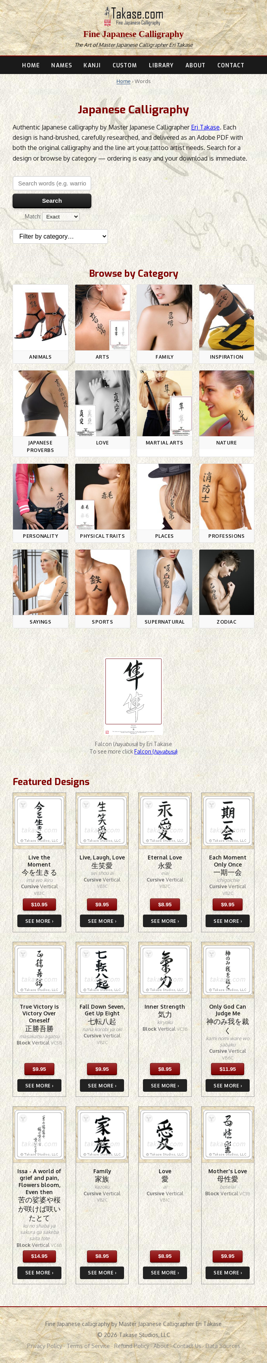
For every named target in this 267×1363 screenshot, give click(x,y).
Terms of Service (88, 1346)
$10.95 (39, 904)
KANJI (91, 65)
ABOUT (195, 65)
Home (124, 81)
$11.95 (227, 1069)
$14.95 (39, 1256)
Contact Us (187, 1346)
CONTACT (231, 65)
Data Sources (223, 1346)
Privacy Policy (44, 1346)
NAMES (61, 65)
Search (52, 200)
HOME (30, 65)
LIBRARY (161, 65)
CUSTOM (125, 65)
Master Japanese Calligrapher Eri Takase (145, 44)
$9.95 (102, 904)
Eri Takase (205, 127)
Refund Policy (131, 1346)
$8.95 (165, 904)
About (161, 1346)
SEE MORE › (39, 921)
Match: (52, 216)
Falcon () (156, 751)
